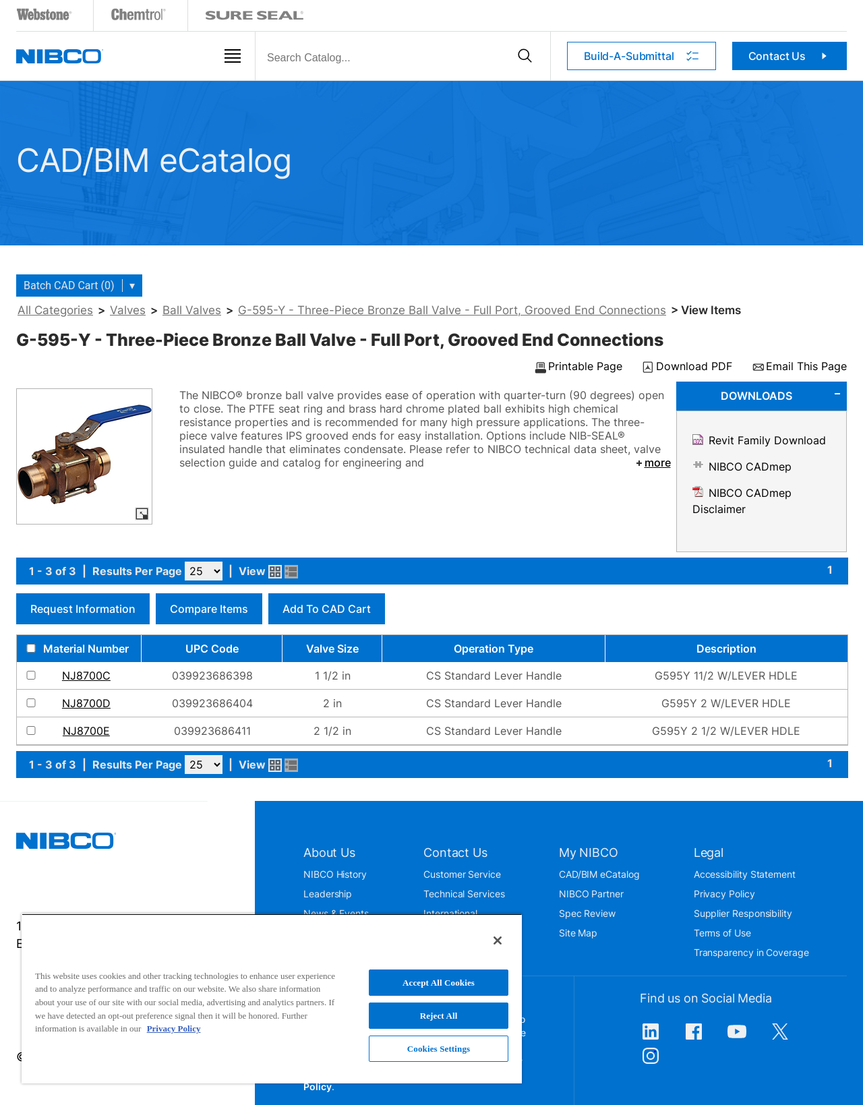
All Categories (55, 310)
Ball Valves (191, 310)
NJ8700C (86, 675)
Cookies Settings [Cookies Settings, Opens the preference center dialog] (438, 1049)
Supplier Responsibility (743, 913)
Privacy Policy (724, 893)
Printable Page (585, 367)
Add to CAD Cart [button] (326, 609)
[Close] (497, 940)
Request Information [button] (83, 609)
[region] (272, 998)
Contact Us (789, 56)
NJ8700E (86, 731)
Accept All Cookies (439, 983)
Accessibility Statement (745, 874)
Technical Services (464, 893)
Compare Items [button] (209, 609)
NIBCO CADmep (750, 466)
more (652, 462)
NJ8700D (86, 703)
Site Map (578, 932)
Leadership (327, 893)
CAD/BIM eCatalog (599, 874)
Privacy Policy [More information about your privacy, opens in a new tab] (174, 1028)
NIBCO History (335, 874)
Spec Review (587, 913)
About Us (329, 852)
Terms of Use (722, 932)
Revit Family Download (767, 440)
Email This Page (806, 367)
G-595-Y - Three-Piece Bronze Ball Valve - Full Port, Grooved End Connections (452, 310)
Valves (128, 310)
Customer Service (462, 874)
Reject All (439, 1016)
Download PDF (694, 367)
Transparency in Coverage (751, 952)
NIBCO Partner (591, 893)
